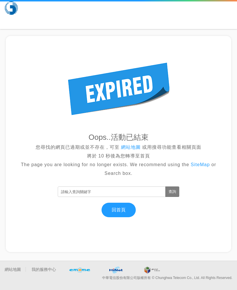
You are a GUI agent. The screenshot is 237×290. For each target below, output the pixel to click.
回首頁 (119, 209)
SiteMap (200, 164)
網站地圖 (131, 147)
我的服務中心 (44, 269)
